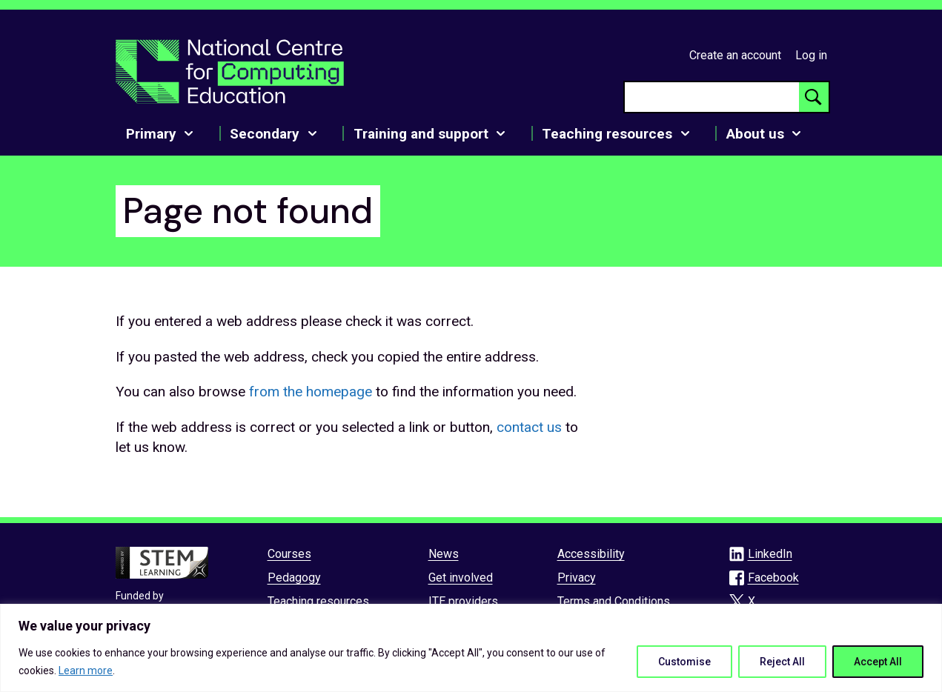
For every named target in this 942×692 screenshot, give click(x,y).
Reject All (782, 662)
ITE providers (463, 601)
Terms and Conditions (613, 601)
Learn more (86, 670)
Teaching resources (318, 601)
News (443, 554)
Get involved (460, 577)
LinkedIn (770, 554)
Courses (289, 554)
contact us (529, 427)
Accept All (878, 662)
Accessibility (591, 554)
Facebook (773, 577)
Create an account (735, 55)
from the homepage (310, 391)
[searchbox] (712, 97)
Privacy (576, 577)
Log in (811, 55)
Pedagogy (294, 577)
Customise (684, 662)
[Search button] (814, 97)
